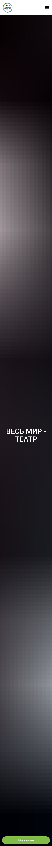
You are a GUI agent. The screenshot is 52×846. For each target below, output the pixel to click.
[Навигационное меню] (47, 7)
